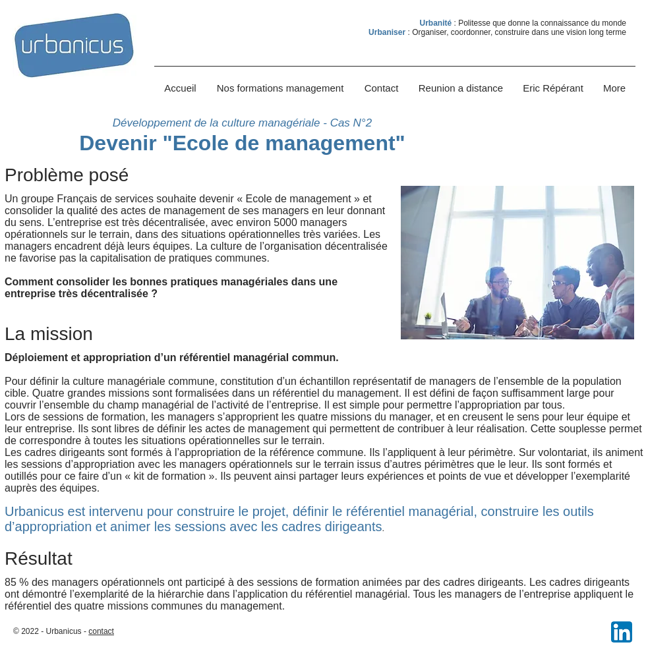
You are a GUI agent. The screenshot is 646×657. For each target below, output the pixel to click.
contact (101, 631)
